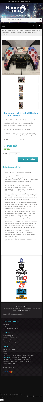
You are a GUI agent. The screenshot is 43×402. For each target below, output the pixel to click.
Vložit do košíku (28, 159)
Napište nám (37, 16)
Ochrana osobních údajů (11, 328)
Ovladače (21, 30)
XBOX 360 (6, 361)
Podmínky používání (21, 396)
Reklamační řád (8, 340)
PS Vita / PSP (23, 361)
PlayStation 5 (12, 30)
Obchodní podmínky (9, 342)
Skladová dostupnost (10, 338)
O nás (5, 326)
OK (2, 400)
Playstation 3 (7, 359)
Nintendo (14, 361)
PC (30, 361)
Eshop (4, 30)
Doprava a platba (8, 335)
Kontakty (6, 324)
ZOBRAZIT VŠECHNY (24, 310)
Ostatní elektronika (9, 363)
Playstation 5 (27, 359)
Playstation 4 (24, 357)
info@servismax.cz (29, 355)
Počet (5, 154)
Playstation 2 (17, 359)
